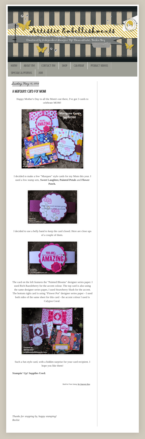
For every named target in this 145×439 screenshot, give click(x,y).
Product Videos (99, 65)
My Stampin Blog (84, 384)
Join (40, 73)
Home (14, 65)
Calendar (79, 65)
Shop (64, 65)
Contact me (48, 65)
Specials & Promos (21, 73)
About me (29, 65)
